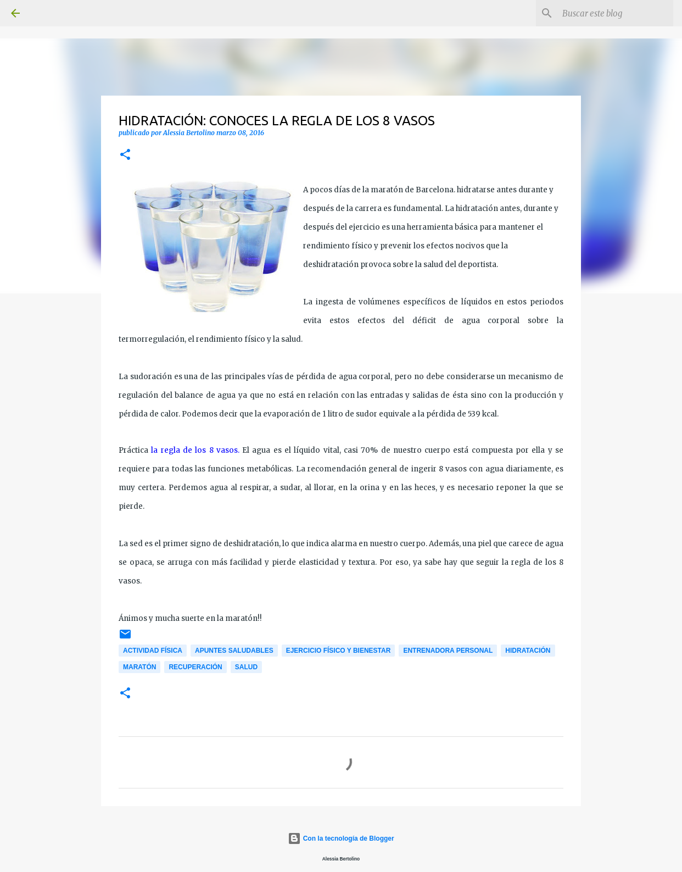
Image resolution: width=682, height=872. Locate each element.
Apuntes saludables (234, 650)
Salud (246, 667)
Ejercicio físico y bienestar (338, 650)
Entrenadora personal (448, 650)
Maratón (139, 667)
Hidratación (527, 650)
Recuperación (195, 667)
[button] (125, 155)
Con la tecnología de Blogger (341, 838)
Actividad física (152, 650)
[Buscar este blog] (615, 13)
